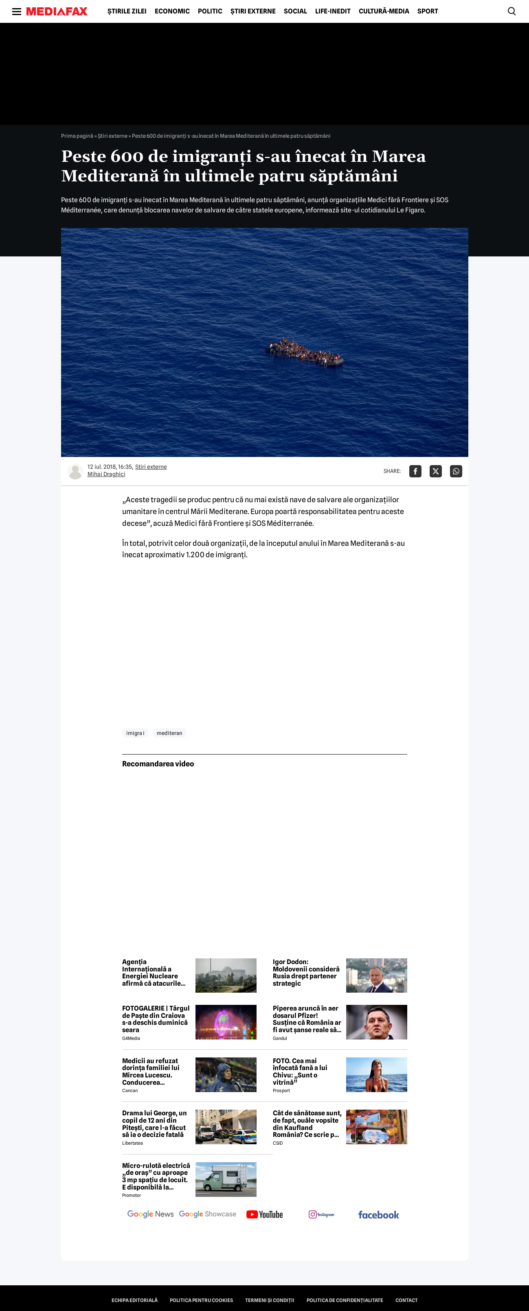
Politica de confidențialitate (345, 1300)
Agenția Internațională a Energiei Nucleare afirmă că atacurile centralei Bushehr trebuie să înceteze (151, 972)
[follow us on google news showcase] (207, 1215)
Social (295, 11)
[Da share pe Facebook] (415, 471)
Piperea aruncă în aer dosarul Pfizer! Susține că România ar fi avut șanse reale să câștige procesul (307, 1019)
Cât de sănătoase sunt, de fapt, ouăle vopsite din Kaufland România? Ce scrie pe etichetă (307, 1124)
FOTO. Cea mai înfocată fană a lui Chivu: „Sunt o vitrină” (300, 1071)
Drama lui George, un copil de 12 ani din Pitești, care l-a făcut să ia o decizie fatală (154, 1124)
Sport (427, 11)
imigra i (135, 733)
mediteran (169, 733)
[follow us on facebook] (378, 1215)
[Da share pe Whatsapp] (456, 471)
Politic (210, 11)
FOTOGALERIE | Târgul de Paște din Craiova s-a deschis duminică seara (156, 1019)
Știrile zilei (127, 11)
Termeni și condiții (269, 1300)
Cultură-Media (384, 11)
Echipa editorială (135, 1300)
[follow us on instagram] (321, 1215)
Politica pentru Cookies (201, 1300)
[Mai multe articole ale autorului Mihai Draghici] (75, 471)
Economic (172, 11)
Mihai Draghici (106, 474)
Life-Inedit (333, 11)
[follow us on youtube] (264, 1215)
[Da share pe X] (436, 471)
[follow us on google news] (150, 1215)
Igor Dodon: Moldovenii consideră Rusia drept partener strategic (306, 972)
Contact (406, 1300)
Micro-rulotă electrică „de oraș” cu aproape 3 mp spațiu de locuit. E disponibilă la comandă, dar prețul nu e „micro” (156, 1176)
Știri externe (253, 11)
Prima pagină (77, 135)
